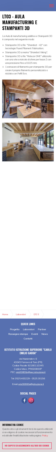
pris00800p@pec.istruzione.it (31, 372)
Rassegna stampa (18, 334)
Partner (42, 329)
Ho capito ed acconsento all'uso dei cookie (27, 445)
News (45, 334)
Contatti (28, 338)
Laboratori (28, 329)
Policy (45, 435)
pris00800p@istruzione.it (31, 384)
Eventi (34, 334)
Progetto (15, 329)
